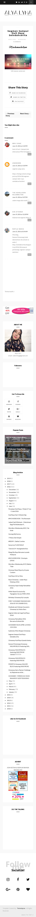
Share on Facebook (19, 93)
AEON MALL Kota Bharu (16, 437)
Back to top (27, 915)
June (10, 506)
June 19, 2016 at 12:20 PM (20, 214)
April (10, 684)
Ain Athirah (17, 212)
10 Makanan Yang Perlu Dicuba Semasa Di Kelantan (17, 450)
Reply (29, 154)
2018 (8, 481)
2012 (8, 703)
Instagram (9, 402)
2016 (8, 487)
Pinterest (9, 417)
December (12, 489)
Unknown (16, 163)
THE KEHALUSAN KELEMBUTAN (19, 194)
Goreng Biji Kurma (14, 534)
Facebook (17, 402)
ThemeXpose (21, 908)
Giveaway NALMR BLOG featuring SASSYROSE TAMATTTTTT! (16, 652)
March (11, 686)
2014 (8, 697)
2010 (8, 709)
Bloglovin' (18, 417)
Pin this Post (19, 101)
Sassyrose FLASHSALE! (16, 545)
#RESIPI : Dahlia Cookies (16, 541)
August (11, 500)
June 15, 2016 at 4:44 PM (19, 146)
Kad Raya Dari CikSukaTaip (17, 515)
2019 (8, 478)
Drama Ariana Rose (14, 460)
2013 (8, 700)
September (12, 498)
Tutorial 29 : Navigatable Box (18, 548)
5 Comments (17, 41)
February (12, 689)
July (10, 503)
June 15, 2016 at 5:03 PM (19, 165)
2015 (8, 695)
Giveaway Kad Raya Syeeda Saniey (19, 640)
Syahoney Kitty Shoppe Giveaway (19, 631)
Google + (18, 409)
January (11, 692)
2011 (8, 706)
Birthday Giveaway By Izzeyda (18, 597)
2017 (8, 484)
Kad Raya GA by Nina (15, 576)
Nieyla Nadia (18, 229)
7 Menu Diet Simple (14, 538)
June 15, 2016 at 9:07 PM (19, 197)
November (12, 492)
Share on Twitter (19, 97)
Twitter (9, 409)
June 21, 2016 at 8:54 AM (19, 231)
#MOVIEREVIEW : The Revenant (19, 518)
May (10, 681)
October (12, 495)
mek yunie (16, 143)
